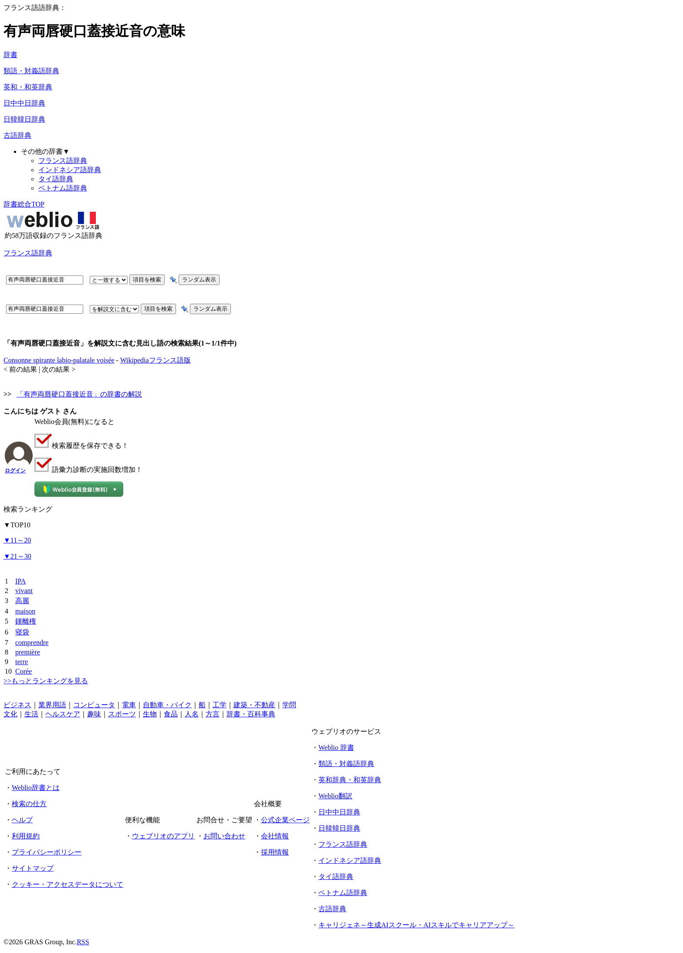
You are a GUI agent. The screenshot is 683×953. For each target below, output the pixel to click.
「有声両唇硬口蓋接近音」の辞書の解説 (79, 394)
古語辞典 (17, 135)
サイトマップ (33, 868)
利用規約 (26, 836)
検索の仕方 (29, 803)
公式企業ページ (285, 820)
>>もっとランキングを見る (45, 681)
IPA (20, 581)
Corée (23, 671)
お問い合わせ (224, 836)
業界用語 (52, 705)
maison (25, 611)
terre (21, 661)
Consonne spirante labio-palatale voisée (59, 360)
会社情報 (275, 836)
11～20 (17, 540)
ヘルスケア (62, 714)
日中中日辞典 (24, 103)
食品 (171, 714)
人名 (192, 714)
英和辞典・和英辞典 (349, 779)
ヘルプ (22, 820)
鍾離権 (25, 621)
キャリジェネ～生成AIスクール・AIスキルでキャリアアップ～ (416, 925)
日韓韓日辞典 (24, 119)
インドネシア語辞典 (69, 169)
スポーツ (122, 714)
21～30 (17, 556)
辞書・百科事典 (251, 714)
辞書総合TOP (23, 204)
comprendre (31, 642)
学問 (289, 705)
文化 (10, 714)
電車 (129, 705)
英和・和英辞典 (27, 87)
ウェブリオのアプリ (163, 836)
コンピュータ (94, 705)
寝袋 (22, 632)
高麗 (22, 600)
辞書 (10, 54)
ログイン (15, 471)
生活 (31, 714)
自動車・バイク (167, 705)
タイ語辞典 (55, 179)
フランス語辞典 (62, 160)
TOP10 (16, 525)
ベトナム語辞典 (62, 188)
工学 (220, 705)
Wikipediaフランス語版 (155, 360)
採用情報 (275, 852)
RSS (83, 942)
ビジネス (17, 705)
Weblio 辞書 (336, 747)
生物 (150, 714)
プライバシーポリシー (46, 852)
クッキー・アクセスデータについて (67, 884)
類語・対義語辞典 (31, 71)
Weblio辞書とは (36, 787)
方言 (213, 714)
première (27, 652)
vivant (24, 590)
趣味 (94, 714)
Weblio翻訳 (335, 796)
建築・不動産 (254, 705)
